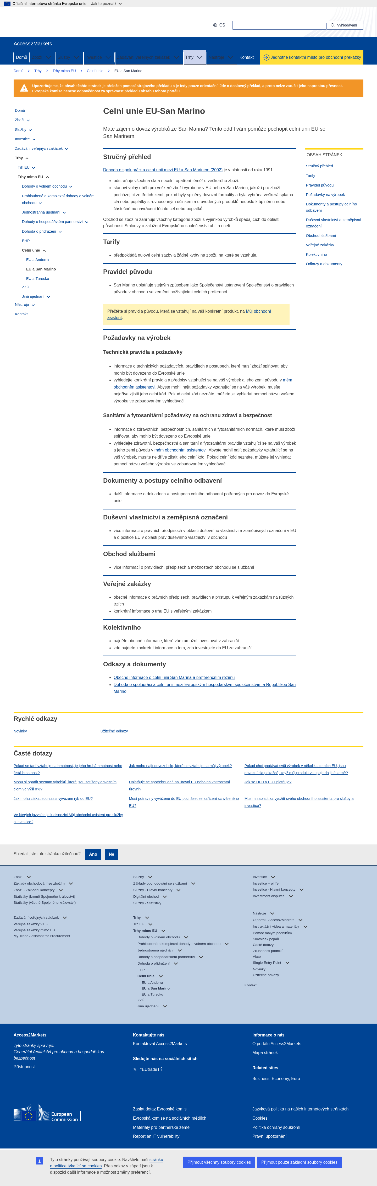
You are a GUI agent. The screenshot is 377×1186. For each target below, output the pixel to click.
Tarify (312, 176)
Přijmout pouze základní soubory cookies (299, 1162)
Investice (98, 57)
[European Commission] (47, 22)
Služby (69, 57)
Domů (21, 57)
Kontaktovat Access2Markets (160, 1043)
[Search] (345, 25)
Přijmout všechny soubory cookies (219, 1162)
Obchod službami (322, 237)
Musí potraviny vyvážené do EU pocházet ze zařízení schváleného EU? (184, 802)
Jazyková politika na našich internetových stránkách (300, 1109)
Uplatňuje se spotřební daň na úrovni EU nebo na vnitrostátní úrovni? (179, 785)
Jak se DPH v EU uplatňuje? (268, 782)
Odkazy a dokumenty (326, 267)
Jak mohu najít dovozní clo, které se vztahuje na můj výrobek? (180, 766)
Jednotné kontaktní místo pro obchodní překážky (316, 57)
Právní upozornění (269, 1136)
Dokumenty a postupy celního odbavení (334, 208)
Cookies (260, 1118)
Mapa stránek (265, 1052)
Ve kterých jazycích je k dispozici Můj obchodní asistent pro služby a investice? (68, 818)
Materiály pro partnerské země (161, 1127)
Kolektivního (318, 257)
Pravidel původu (321, 186)
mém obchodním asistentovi (180, 450)
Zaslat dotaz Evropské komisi (160, 1109)
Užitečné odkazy (114, 731)
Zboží (42, 57)
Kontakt (247, 57)
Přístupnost (24, 1067)
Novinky (20, 731)
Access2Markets (30, 1035)
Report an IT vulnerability (156, 1136)
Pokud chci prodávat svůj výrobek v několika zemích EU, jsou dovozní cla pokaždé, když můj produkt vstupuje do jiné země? (296, 769)
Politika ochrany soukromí (276, 1127)
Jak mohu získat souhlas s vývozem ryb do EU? (53, 798)
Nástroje (222, 57)
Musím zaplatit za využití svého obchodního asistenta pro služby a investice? (299, 802)
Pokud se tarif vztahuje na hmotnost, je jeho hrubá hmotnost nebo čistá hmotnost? (68, 769)
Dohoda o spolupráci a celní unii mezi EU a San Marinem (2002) (163, 170)
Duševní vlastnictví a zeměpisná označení (325, 224)
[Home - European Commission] (52, 1114)
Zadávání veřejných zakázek (149, 57)
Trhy (194, 57)
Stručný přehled (321, 166)
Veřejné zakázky (321, 247)
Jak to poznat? (106, 3)
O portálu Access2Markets (276, 1043)
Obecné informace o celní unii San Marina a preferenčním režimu (174, 677)
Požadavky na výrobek (327, 195)
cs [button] (219, 25)
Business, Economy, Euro (276, 1078)
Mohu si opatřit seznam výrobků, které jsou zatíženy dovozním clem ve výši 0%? (65, 785)
